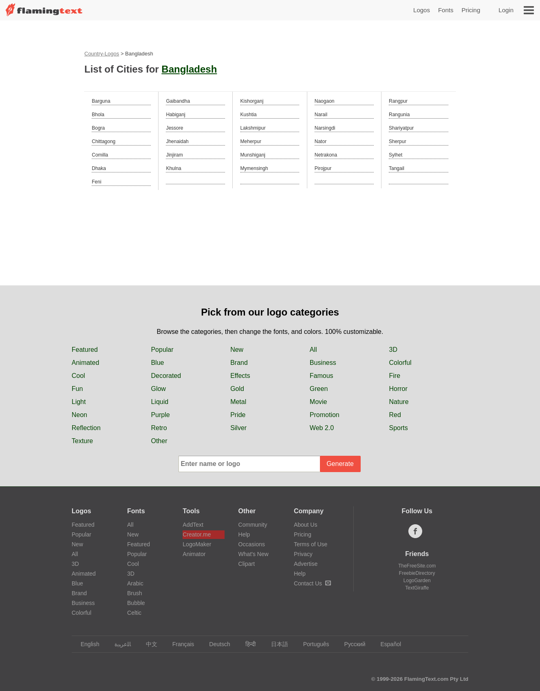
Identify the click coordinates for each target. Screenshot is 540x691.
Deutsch (215, 644)
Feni (96, 182)
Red (395, 414)
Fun (77, 388)
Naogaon (325, 101)
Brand (239, 362)
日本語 (275, 644)
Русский (351, 644)
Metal (238, 401)
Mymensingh (254, 168)
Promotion (324, 414)
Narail (321, 114)
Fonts (446, 10)
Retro (159, 427)
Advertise (305, 564)
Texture (82, 440)
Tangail (396, 168)
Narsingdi (325, 128)
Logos (421, 10)
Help (244, 534)
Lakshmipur (253, 128)
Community (252, 524)
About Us (305, 524)
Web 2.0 (322, 427)
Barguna (101, 101)
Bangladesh (189, 69)
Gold (237, 388)
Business (323, 362)
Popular (162, 349)
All (313, 349)
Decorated (166, 375)
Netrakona (326, 155)
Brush (134, 593)
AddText (193, 524)
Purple (160, 414)
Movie (318, 401)
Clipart (246, 564)
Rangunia (399, 114)
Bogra (98, 128)
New (236, 349)
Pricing (470, 10)
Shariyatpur (401, 128)
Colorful (400, 362)
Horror (398, 388)
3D (393, 349)
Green (319, 388)
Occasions (251, 544)
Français (179, 644)
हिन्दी (247, 644)
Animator (194, 554)
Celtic (134, 612)
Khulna (173, 168)
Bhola (98, 114)
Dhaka (99, 168)
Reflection (86, 427)
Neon (79, 414)
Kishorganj (252, 101)
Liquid (159, 401)
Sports (398, 427)
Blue (157, 362)
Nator (320, 141)
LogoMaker (197, 544)
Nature (399, 401)
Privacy (303, 554)
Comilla (100, 155)
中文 (147, 644)
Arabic (135, 583)
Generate (340, 463)
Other (159, 440)
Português (312, 644)
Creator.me (197, 534)
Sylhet (395, 155)
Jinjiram (174, 155)
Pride (237, 414)
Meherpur (250, 141)
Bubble (136, 603)
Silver (238, 427)
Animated (85, 362)
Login (506, 10)
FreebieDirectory (417, 573)
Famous (321, 375)
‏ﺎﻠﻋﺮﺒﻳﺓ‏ (119, 644)
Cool (78, 375)
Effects (240, 375)
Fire (395, 375)
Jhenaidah (177, 141)
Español (387, 644)
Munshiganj (252, 155)
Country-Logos (101, 54)
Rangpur (398, 101)
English (86, 644)
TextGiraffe (417, 588)
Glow (158, 388)
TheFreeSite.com (417, 566)
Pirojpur (323, 168)
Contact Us (312, 583)
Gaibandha (178, 101)
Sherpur (397, 141)
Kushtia (248, 114)
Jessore (174, 128)
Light (79, 401)
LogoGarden (417, 580)
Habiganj (175, 114)
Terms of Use (310, 544)
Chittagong (103, 141)
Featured (85, 349)
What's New (253, 554)
